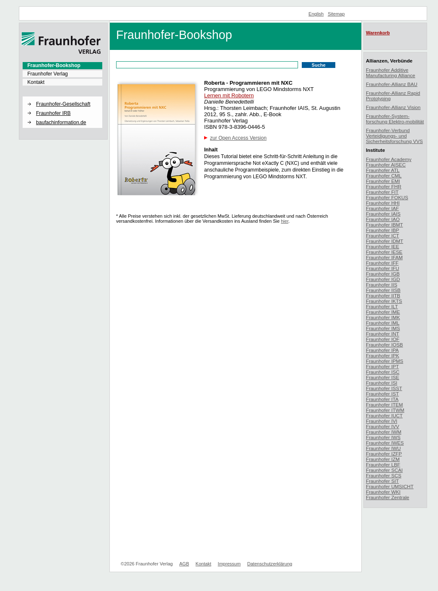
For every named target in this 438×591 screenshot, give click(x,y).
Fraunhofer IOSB (384, 344)
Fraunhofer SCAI (384, 470)
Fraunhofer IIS (381, 284)
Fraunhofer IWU (383, 448)
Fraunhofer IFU (382, 268)
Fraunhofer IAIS (383, 213)
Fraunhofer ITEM (384, 404)
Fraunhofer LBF (383, 464)
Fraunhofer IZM (383, 459)
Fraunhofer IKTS (384, 301)
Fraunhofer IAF (382, 208)
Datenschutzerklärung (269, 563)
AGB (184, 563)
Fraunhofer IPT (382, 366)
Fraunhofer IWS (383, 437)
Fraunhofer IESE (384, 252)
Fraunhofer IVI (381, 421)
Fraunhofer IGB (383, 273)
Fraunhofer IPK (382, 355)
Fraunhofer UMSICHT (390, 486)
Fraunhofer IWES (385, 442)
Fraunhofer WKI (383, 492)
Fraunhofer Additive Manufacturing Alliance (390, 72)
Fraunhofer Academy (389, 159)
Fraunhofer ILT (382, 306)
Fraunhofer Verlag (47, 74)
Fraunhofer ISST (384, 388)
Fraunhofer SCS (383, 475)
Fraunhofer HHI (383, 203)
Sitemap (336, 13)
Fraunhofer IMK (383, 317)
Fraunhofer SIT (382, 481)
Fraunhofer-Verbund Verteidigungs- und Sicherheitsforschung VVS (394, 136)
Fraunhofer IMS (383, 328)
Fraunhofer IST (382, 393)
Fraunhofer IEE (382, 246)
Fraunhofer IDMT (384, 241)
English (316, 13)
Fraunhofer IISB (383, 290)
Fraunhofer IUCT (384, 415)
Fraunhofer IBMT (384, 224)
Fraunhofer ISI (381, 382)
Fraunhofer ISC (382, 372)
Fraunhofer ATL (382, 170)
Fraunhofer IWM (383, 432)
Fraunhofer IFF (382, 263)
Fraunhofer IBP (382, 230)
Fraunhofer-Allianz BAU (391, 84)
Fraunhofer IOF (382, 339)
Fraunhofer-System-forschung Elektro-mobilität (395, 118)
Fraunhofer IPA (382, 350)
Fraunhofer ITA (382, 399)
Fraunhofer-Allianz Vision (393, 107)
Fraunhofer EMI (383, 181)
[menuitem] (62, 65)
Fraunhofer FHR (383, 186)
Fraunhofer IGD (383, 279)
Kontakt (35, 82)
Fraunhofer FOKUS (387, 197)
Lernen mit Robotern (229, 95)
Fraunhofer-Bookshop (53, 65)
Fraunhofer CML (384, 175)
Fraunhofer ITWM (385, 410)
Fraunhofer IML (382, 322)
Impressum (229, 563)
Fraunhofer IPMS (384, 361)
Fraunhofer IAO (383, 219)
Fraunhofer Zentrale (387, 497)
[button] (62, 96)
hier (284, 221)
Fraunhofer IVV (382, 426)
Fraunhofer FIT (382, 192)
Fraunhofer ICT (382, 235)
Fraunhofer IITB (383, 295)
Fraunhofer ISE (382, 377)
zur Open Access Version (238, 138)
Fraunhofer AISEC (386, 164)
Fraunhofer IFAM (384, 257)
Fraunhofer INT (382, 333)
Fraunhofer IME (383, 312)
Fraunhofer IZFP (384, 453)
